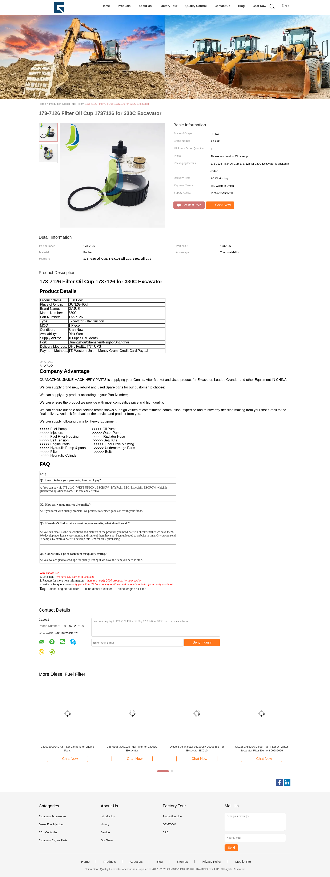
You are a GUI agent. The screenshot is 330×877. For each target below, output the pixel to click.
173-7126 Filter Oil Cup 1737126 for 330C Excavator (117, 103)
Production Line (172, 816)
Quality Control (196, 6)
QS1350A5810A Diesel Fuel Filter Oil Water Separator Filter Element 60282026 (261, 748)
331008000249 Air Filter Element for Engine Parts (67, 748)
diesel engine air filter (131, 589)
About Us (145, 6)
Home (106, 6)
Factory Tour (168, 6)
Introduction (108, 816)
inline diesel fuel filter (98, 589)
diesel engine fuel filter (64, 589)
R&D (165, 832)
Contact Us (222, 6)
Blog (241, 6)
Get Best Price (189, 205)
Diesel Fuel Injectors (51, 824)
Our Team (107, 840)
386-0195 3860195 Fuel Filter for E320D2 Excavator (132, 748)
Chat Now (259, 6)
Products (124, 6)
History (105, 824)
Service (105, 832)
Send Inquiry (202, 642)
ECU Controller (48, 832)
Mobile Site (243, 861)
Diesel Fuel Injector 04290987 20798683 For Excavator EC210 (197, 748)
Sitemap (182, 861)
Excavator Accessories (52, 816)
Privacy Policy (211, 861)
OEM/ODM (169, 824)
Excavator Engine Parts (53, 840)
